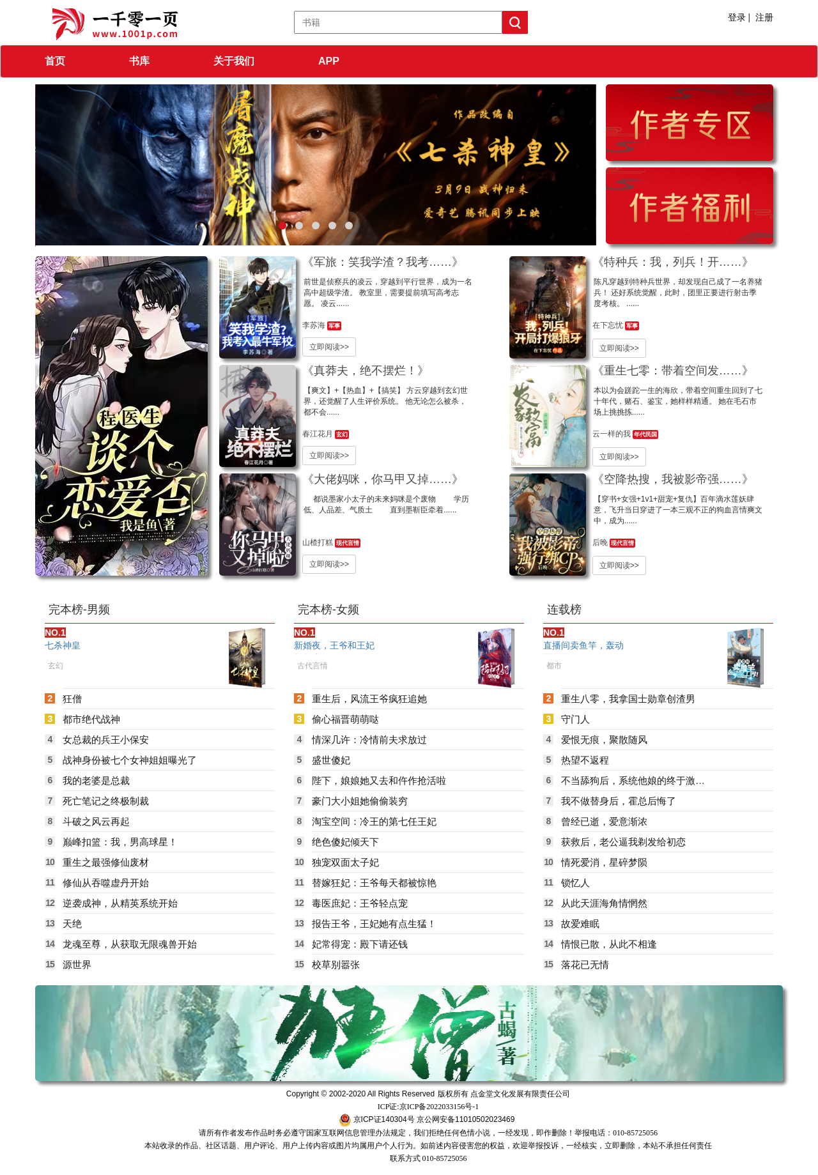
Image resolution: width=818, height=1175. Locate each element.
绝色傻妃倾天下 (345, 841)
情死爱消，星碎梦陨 (604, 862)
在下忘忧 (608, 325)
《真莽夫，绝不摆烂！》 (365, 370)
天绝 (72, 923)
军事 (334, 326)
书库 (139, 61)
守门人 (575, 719)
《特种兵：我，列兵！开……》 (672, 262)
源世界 (77, 964)
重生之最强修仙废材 (106, 862)
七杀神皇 (63, 645)
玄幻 (342, 434)
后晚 (601, 542)
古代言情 (312, 665)
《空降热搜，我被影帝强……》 (672, 479)
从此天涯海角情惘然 (604, 903)
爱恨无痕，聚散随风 (604, 739)
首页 (55, 61)
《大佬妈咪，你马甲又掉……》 (382, 479)
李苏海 (314, 325)
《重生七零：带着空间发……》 (672, 370)
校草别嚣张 (336, 964)
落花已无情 (585, 964)
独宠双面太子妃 (345, 862)
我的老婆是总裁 (96, 780)
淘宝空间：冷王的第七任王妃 (374, 821)
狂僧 (72, 698)
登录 (737, 17)
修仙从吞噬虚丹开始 (106, 882)
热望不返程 (585, 760)
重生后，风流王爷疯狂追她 (369, 698)
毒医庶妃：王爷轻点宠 (360, 903)
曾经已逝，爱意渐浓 (604, 821)
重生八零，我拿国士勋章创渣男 (628, 698)
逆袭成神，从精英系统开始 (120, 903)
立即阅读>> (329, 346)
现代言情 (347, 543)
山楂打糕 (318, 542)
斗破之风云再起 (96, 821)
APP (328, 61)
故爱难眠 (580, 923)
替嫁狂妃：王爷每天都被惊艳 (374, 882)
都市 (554, 665)
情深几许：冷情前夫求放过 (369, 739)
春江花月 (318, 433)
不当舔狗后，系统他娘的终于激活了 (633, 780)
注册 (764, 17)
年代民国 (645, 434)
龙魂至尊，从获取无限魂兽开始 (130, 944)
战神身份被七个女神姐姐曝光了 (130, 760)
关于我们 (233, 61)
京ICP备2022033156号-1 (439, 1106)
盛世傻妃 (331, 760)
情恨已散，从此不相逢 (609, 944)
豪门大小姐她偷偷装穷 (360, 800)
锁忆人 (575, 882)
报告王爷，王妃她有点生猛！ (374, 923)
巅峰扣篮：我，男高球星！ (120, 841)
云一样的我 (612, 433)
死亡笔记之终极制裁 (106, 800)
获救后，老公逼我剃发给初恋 (623, 841)
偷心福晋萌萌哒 (345, 719)
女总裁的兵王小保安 (106, 739)
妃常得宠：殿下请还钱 (360, 944)
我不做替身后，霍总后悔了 (618, 800)
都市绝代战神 (91, 719)
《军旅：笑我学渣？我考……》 (382, 262)
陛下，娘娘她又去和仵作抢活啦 (379, 780)
